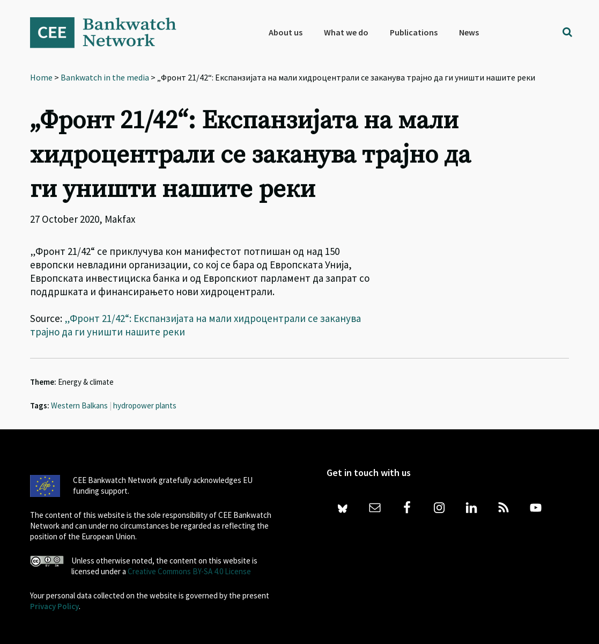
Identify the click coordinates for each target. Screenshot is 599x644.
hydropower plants (144, 405)
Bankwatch (110, 32)
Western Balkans (79, 405)
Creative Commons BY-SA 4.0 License (189, 571)
